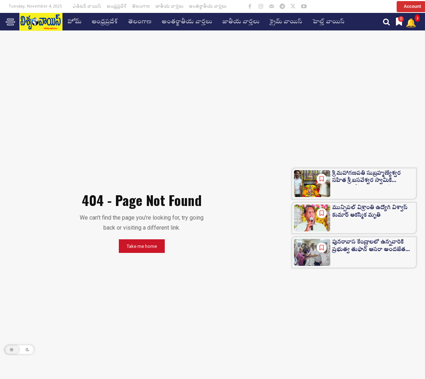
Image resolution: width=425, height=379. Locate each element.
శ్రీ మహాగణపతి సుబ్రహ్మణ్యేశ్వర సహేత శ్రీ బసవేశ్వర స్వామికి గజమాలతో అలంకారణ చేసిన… (369, 178)
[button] (386, 22)
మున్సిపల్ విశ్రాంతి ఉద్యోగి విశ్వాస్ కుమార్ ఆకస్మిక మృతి (372, 212)
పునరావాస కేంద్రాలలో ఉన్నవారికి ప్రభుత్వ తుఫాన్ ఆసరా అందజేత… (370, 247)
